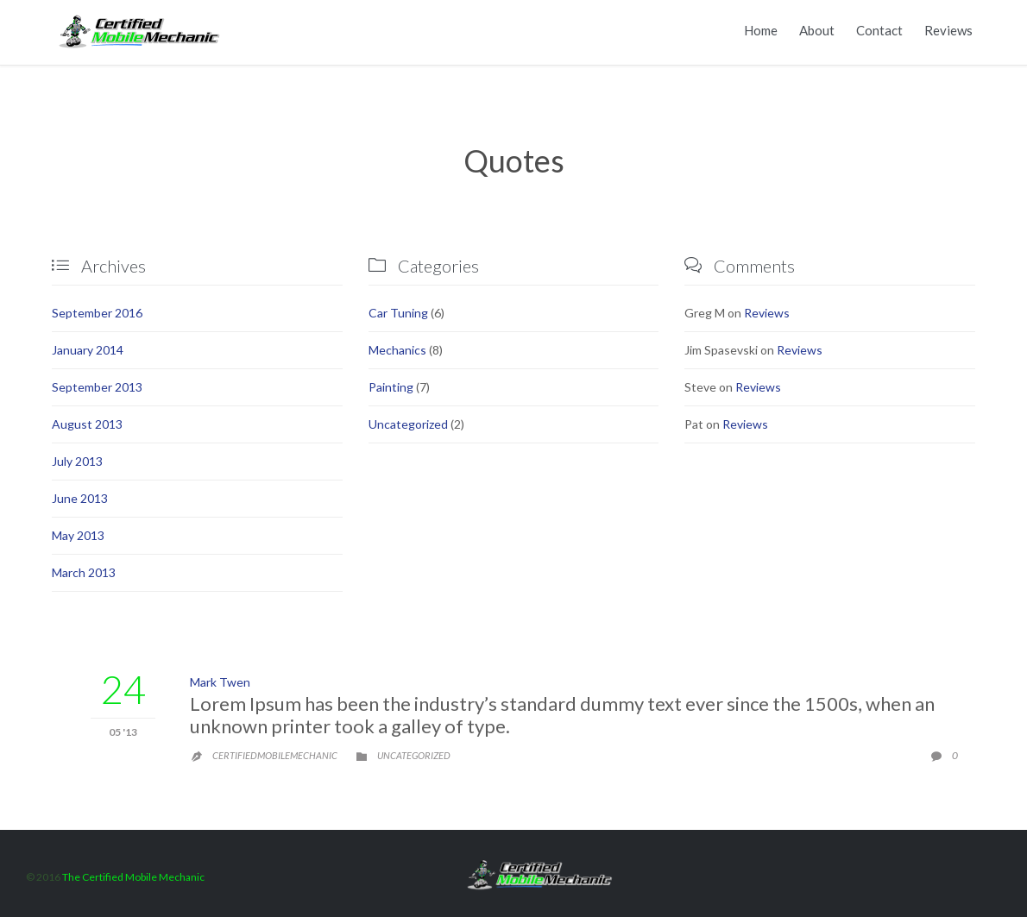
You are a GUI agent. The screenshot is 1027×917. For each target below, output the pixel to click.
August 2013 (87, 424)
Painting (391, 387)
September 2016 (97, 312)
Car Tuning (398, 312)
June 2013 (80, 498)
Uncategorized (408, 424)
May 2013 (78, 535)
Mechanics (397, 349)
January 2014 (87, 349)
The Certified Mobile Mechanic (133, 876)
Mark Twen (220, 682)
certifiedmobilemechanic (274, 755)
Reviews (767, 312)
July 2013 (77, 461)
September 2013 (97, 387)
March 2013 (84, 572)
